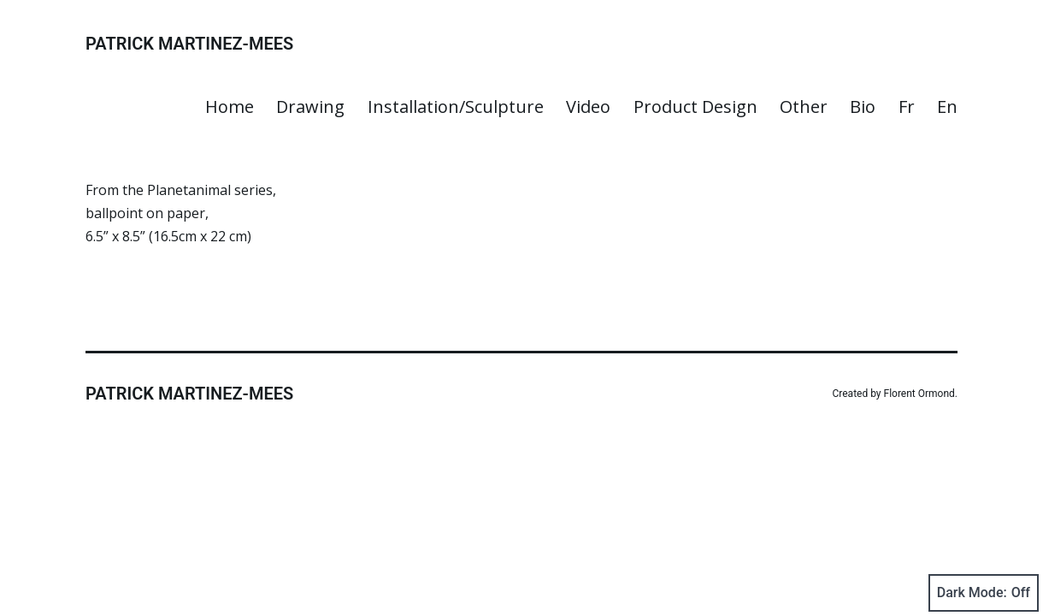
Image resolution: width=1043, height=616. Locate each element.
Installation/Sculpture (456, 106)
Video (588, 106)
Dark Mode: (983, 593)
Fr (907, 106)
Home (229, 106)
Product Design (695, 106)
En (947, 106)
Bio (862, 106)
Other (804, 106)
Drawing (310, 106)
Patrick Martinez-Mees (189, 43)
